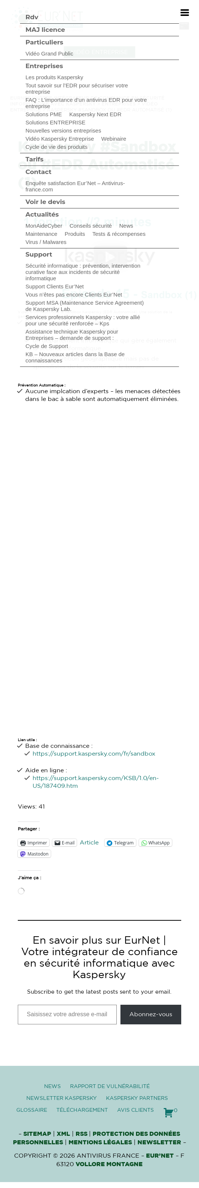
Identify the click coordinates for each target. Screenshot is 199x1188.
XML (63, 1134)
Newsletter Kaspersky (61, 1098)
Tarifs (35, 159)
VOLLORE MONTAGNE (109, 1164)
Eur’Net (160, 1156)
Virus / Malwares (46, 242)
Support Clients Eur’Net (55, 286)
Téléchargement (82, 1110)
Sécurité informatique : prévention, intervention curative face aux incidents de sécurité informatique (83, 271)
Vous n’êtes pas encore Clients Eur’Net (74, 294)
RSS (82, 1134)
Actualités (42, 214)
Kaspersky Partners (137, 1098)
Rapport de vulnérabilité (110, 1086)
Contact (39, 171)
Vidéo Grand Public (49, 53)
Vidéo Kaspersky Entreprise (60, 138)
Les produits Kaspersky (54, 77)
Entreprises (44, 66)
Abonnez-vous (150, 1014)
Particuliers (44, 42)
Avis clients (135, 1110)
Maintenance (41, 234)
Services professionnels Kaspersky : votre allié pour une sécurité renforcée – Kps (83, 320)
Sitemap (37, 1134)
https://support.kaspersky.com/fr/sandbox (94, 754)
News (126, 225)
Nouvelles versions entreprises (63, 130)
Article (89, 843)
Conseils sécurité (91, 225)
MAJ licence (45, 29)
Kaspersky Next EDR (95, 114)
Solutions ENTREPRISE (56, 122)
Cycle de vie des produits (57, 147)
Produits (74, 234)
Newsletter (159, 1142)
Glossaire (31, 1110)
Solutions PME (44, 114)
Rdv (32, 17)
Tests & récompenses (118, 234)
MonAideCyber (44, 225)
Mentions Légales (100, 1142)
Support (39, 254)
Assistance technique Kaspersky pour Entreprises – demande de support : (72, 334)
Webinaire (113, 138)
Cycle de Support (47, 346)
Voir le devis (45, 201)
